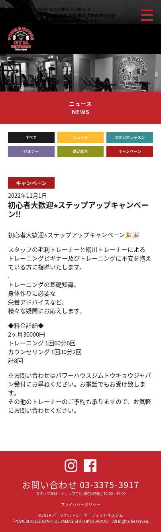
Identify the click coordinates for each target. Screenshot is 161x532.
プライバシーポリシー (80, 504)
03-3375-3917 (109, 484)
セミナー (31, 151)
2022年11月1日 (27, 195)
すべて (31, 137)
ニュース (80, 137)
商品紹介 (80, 151)
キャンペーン (129, 151)
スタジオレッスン (130, 137)
